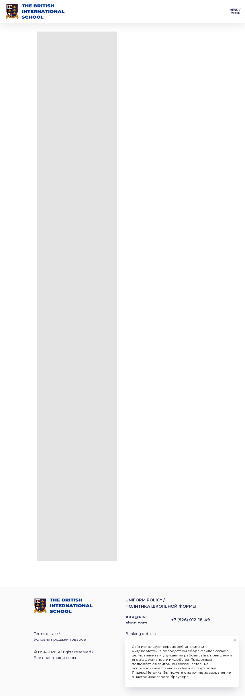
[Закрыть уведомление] (235, 640)
